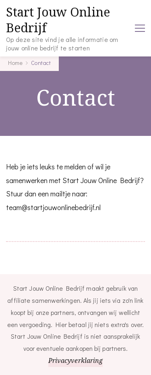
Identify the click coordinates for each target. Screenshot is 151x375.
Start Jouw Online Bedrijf (58, 19)
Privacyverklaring (75, 360)
